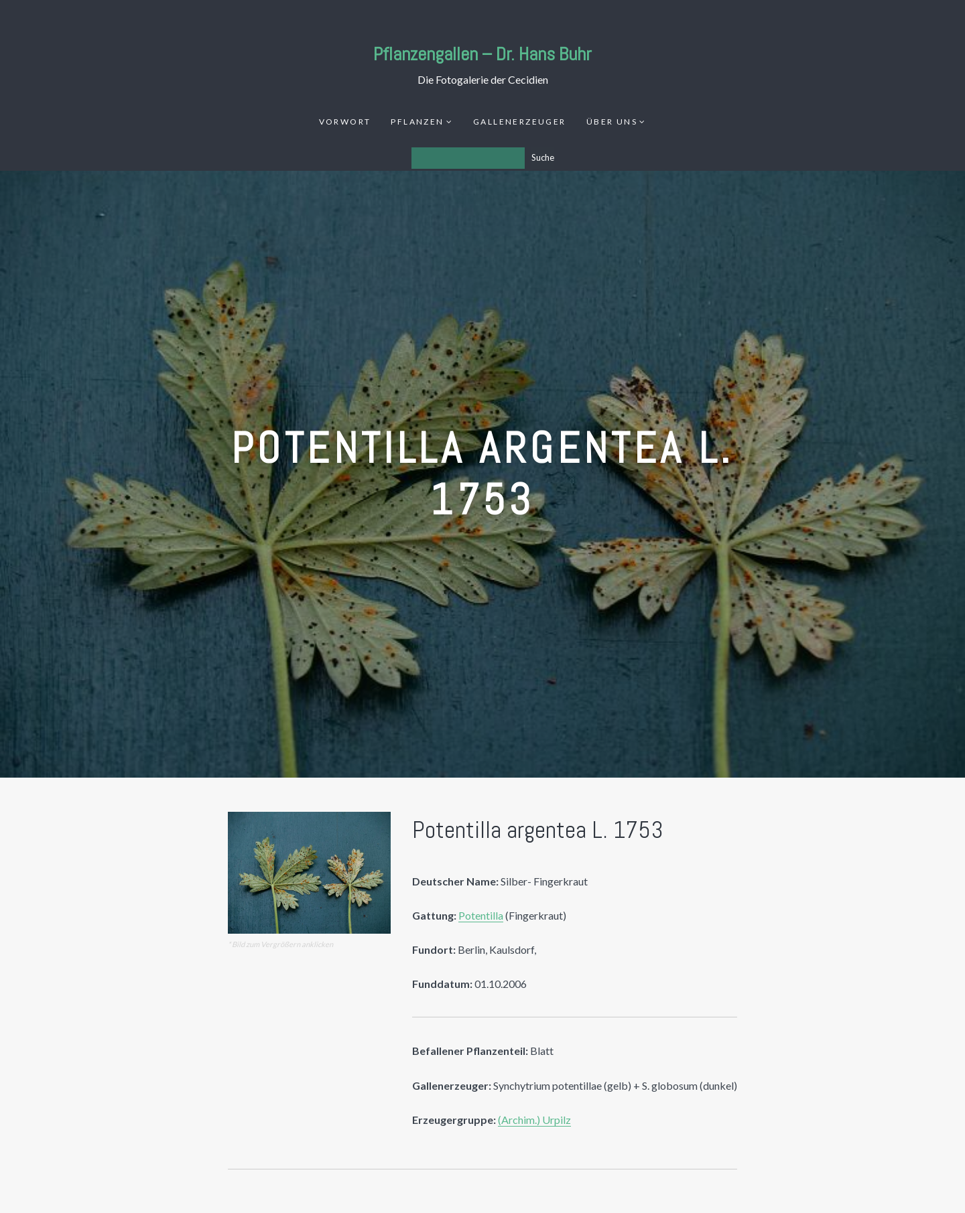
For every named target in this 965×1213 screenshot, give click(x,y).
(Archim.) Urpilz (534, 1119)
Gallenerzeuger (519, 122)
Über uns (611, 122)
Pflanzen (417, 122)
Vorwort (345, 122)
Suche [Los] (542, 157)
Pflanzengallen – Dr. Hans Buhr (482, 54)
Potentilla (480, 915)
